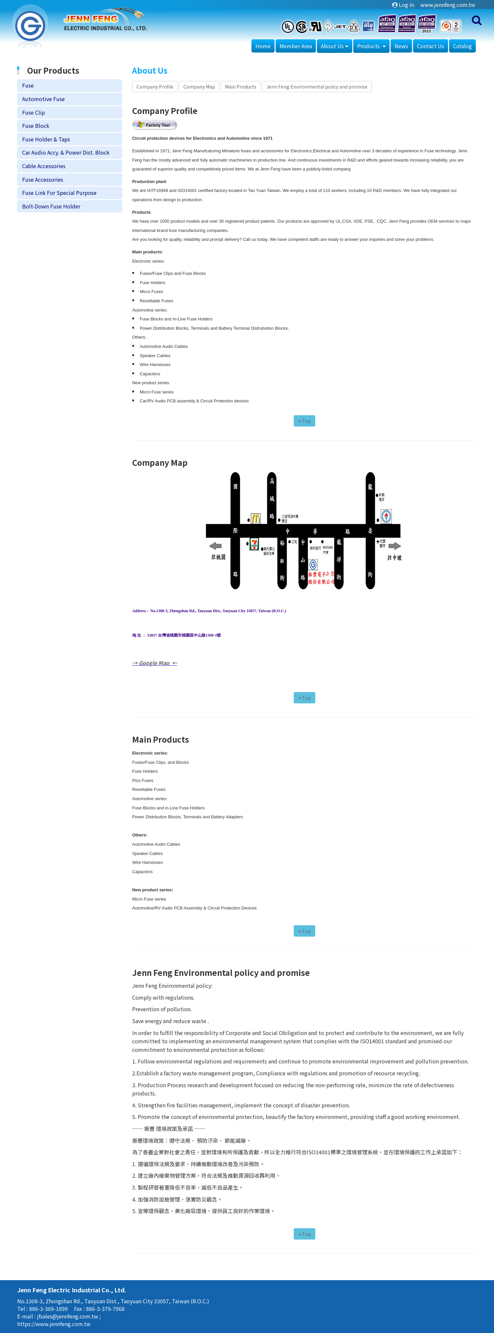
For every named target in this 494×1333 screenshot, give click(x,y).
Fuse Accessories (42, 179)
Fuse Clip (33, 112)
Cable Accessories (43, 166)
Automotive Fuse (43, 99)
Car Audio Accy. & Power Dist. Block (65, 152)
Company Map (199, 86)
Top (304, 421)
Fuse (28, 85)
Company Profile (154, 86)
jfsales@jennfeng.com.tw (68, 1316)
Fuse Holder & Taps (46, 139)
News (401, 46)
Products (369, 46)
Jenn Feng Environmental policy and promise (316, 86)
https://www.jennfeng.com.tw (54, 1324)
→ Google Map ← (154, 663)
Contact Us (430, 46)
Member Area (296, 46)
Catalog (462, 46)
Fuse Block (35, 126)
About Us (332, 46)
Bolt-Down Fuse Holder (51, 206)
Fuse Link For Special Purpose (59, 193)
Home (263, 46)
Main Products (240, 86)
